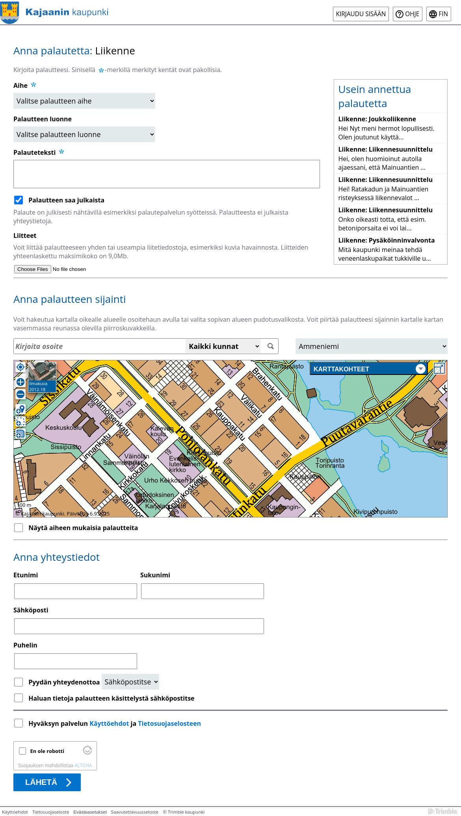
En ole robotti (47, 751)
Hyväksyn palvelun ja (115, 723)
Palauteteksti (39, 152)
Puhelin (25, 645)
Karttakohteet (370, 369)
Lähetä (41, 782)
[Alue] (372, 346)
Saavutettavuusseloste (134, 812)
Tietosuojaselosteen (169, 723)
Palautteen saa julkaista (66, 200)
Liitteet (25, 235)
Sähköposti (30, 610)
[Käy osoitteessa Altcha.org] (87, 752)
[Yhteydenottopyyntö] (130, 682)
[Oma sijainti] (20, 367)
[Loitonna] (20, 394)
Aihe (20, 85)
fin (443, 14)
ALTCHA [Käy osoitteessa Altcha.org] (83, 765)
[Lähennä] (20, 382)
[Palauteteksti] (166, 174)
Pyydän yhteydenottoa (64, 682)
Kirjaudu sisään (361, 14)
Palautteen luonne (42, 119)
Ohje (412, 14)
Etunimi (25, 575)
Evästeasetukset (90, 812)
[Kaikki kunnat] (223, 346)
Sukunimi (155, 575)
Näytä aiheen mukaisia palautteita (83, 527)
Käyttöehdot (109, 723)
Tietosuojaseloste (50, 812)
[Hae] (270, 346)
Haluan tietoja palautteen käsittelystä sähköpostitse (111, 698)
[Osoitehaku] (146, 346)
